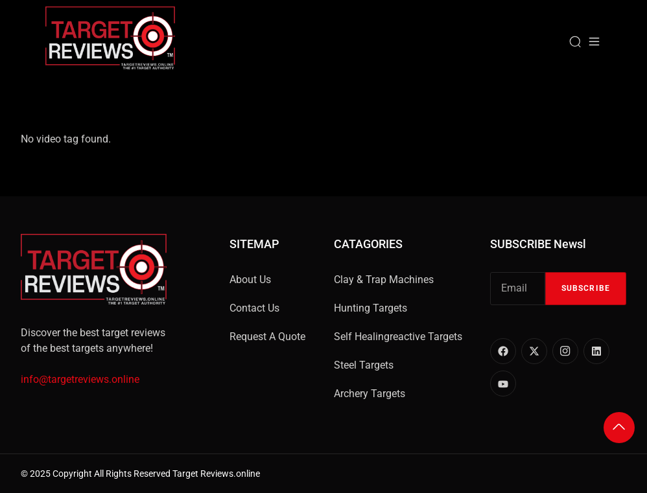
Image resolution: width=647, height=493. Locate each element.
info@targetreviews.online (80, 379)
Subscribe (585, 288)
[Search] (575, 41)
